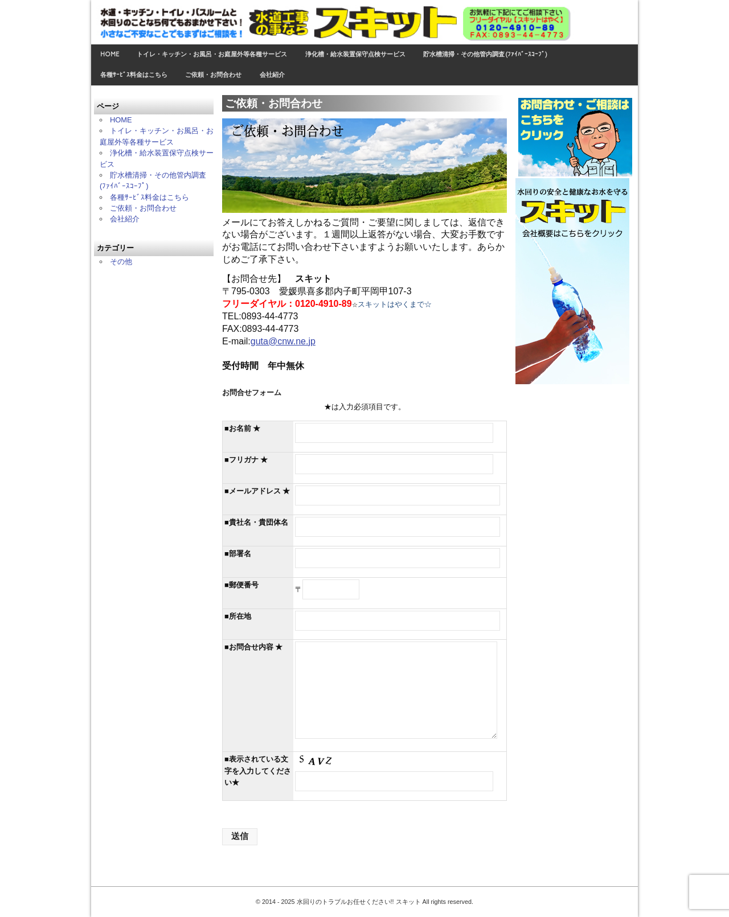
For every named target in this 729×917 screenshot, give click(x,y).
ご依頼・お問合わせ (213, 75)
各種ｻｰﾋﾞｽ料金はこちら (133, 75)
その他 (121, 261)
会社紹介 (272, 75)
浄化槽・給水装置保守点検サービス (355, 54)
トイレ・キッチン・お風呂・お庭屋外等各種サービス (212, 54)
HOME (109, 54)
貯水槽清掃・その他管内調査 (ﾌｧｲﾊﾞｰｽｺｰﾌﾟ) (485, 54)
